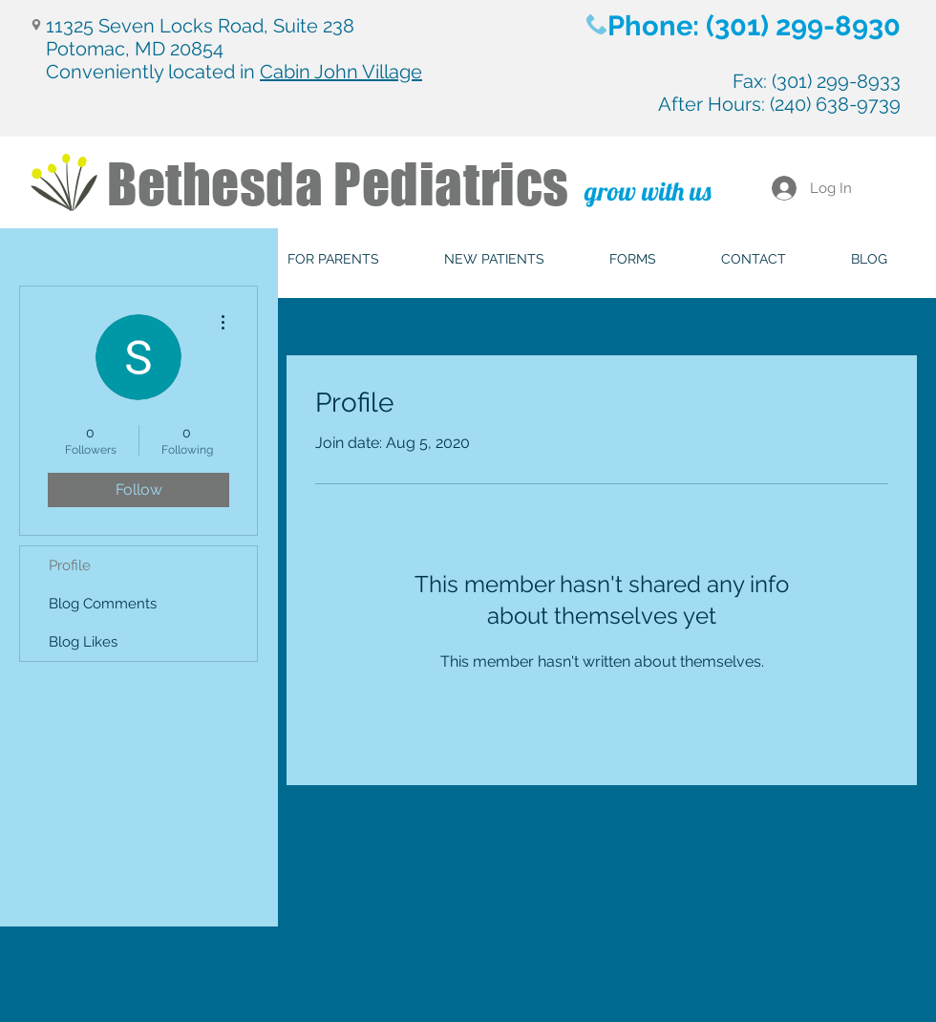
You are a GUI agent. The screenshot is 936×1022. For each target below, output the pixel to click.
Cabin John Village (341, 71)
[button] (333, 259)
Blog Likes (83, 641)
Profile (70, 565)
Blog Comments (103, 603)
